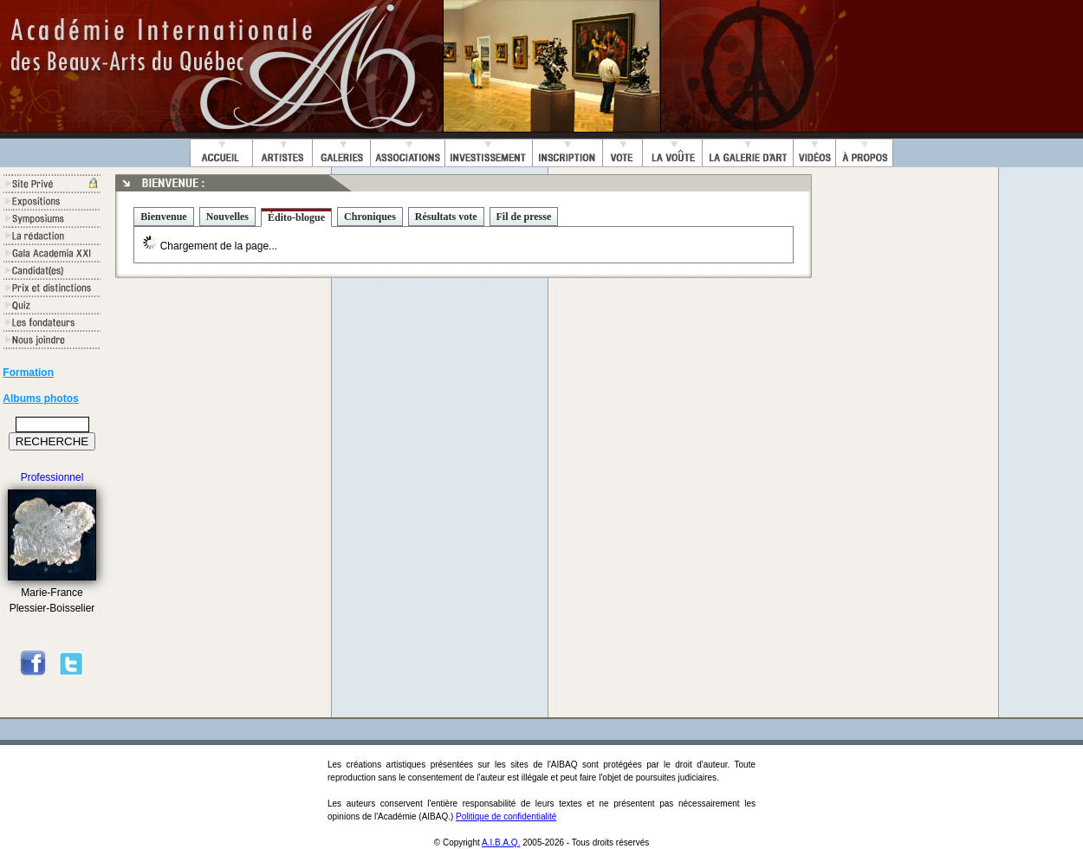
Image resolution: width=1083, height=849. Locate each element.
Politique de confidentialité (506, 816)
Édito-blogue (296, 217)
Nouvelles (227, 217)
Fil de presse (524, 217)
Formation (28, 372)
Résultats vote (446, 217)
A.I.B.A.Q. (501, 842)
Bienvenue (163, 217)
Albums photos (40, 398)
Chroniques (370, 217)
